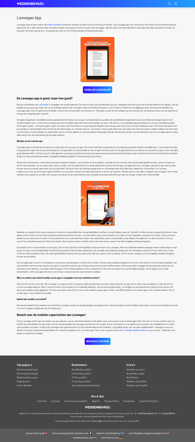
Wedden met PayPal (136, 385)
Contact (55, 401)
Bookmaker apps (135, 373)
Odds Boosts (23, 381)
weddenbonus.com (84, 437)
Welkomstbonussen (27, 377)
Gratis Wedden (24, 385)
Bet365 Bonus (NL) (81, 369)
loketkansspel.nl (146, 413)
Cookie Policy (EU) (148, 401)
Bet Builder (132, 377)
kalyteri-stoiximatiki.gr (110, 433)
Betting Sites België (27, 373)
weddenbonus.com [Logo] (32, 3)
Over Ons (42, 401)
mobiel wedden (54, 24)
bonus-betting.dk (37, 433)
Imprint (96, 401)
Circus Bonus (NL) (81, 381)
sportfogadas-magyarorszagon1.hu (149, 433)
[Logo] (97, 407)
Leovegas (43, 104)
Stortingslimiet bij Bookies (86, 385)
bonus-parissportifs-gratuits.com (72, 433)
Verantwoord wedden (75, 401)
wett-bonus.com (111, 437)
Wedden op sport (135, 369)
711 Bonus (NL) (79, 377)
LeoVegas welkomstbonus (135, 330)
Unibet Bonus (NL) (81, 373)
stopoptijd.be (168, 413)
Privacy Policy (111, 401)
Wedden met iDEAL (136, 381)
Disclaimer (129, 401)
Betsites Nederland (27, 369)
